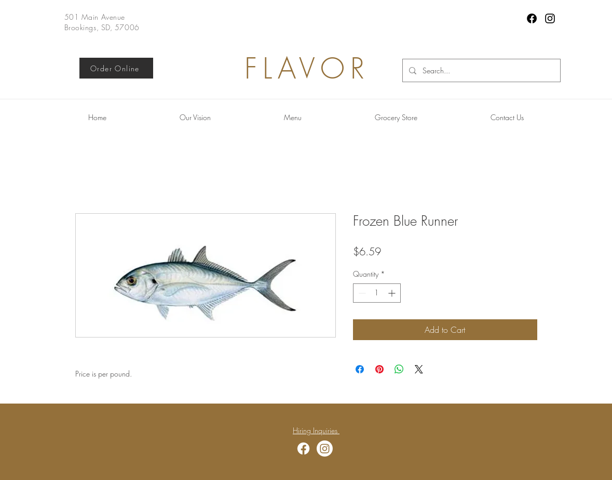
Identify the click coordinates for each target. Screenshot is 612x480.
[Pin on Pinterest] (379, 369)
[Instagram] (549, 18)
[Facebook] (531, 18)
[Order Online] (116, 68)
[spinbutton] (377, 293)
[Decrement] (361, 293)
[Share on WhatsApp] (399, 369)
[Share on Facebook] (359, 369)
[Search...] (480, 70)
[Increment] (392, 293)
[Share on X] (419, 369)
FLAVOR (307, 68)
